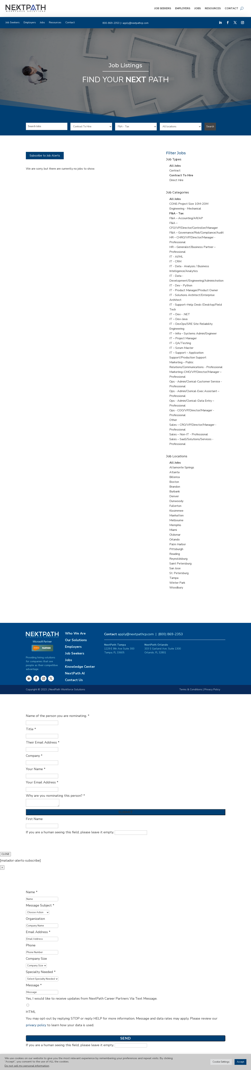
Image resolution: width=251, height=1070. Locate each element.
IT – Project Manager (183, 338)
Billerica (174, 477)
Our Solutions (76, 640)
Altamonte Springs (181, 467)
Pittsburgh (176, 549)
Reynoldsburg (178, 559)
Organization (35, 918)
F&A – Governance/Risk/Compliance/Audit (196, 233)
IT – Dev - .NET (179, 314)
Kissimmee (176, 511)
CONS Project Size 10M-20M (188, 204)
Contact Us (74, 680)
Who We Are (75, 633)
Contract (174, 171)
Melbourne (176, 520)
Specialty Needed (41, 972)
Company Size (36, 958)
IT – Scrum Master (181, 348)
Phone (30, 945)
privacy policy (36, 1025)
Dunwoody (176, 501)
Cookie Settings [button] (221, 1062)
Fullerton (175, 506)
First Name (34, 819)
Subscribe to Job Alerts (45, 156)
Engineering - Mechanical (185, 209)
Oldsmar (174, 535)
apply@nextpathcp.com (135, 23)
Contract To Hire (181, 175)
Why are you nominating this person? (55, 795)
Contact (231, 8)
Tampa (173, 578)
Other (173, 420)
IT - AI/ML (176, 257)
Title (31, 729)
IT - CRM (175, 261)
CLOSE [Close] (5, 854)
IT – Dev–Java (178, 319)
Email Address (38, 932)
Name (31, 892)
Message (34, 985)
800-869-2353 (111, 23)
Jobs (197, 8)
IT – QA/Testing (180, 343)
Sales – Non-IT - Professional (188, 434)
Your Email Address (42, 782)
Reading (174, 554)
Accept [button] (240, 1062)
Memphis (175, 525)
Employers (182, 8)
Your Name (35, 769)
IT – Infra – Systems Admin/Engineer (193, 333)
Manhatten (176, 515)
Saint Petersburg (180, 564)
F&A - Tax (176, 213)
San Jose (175, 568)
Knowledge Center (80, 666)
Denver (174, 496)
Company (34, 755)
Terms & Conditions (190, 689)
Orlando (174, 539)
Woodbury (176, 588)
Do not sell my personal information (27, 1066)
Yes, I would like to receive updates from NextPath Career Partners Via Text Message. (91, 998)
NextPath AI (75, 673)
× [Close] (2, 867)
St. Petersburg (179, 573)
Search (210, 126)
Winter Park (177, 583)
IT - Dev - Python (180, 285)
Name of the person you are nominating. (57, 716)
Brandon (174, 487)
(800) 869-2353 (170, 634)
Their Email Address (42, 742)
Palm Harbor (177, 544)
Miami (173, 530)
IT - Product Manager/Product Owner (193, 290)
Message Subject (40, 905)
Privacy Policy (212, 689)
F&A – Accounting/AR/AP (186, 218)
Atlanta (174, 472)
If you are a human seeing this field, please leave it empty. (86, 832)
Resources (213, 8)
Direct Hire (176, 180)
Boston (174, 482)
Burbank (174, 491)
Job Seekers (162, 8)
